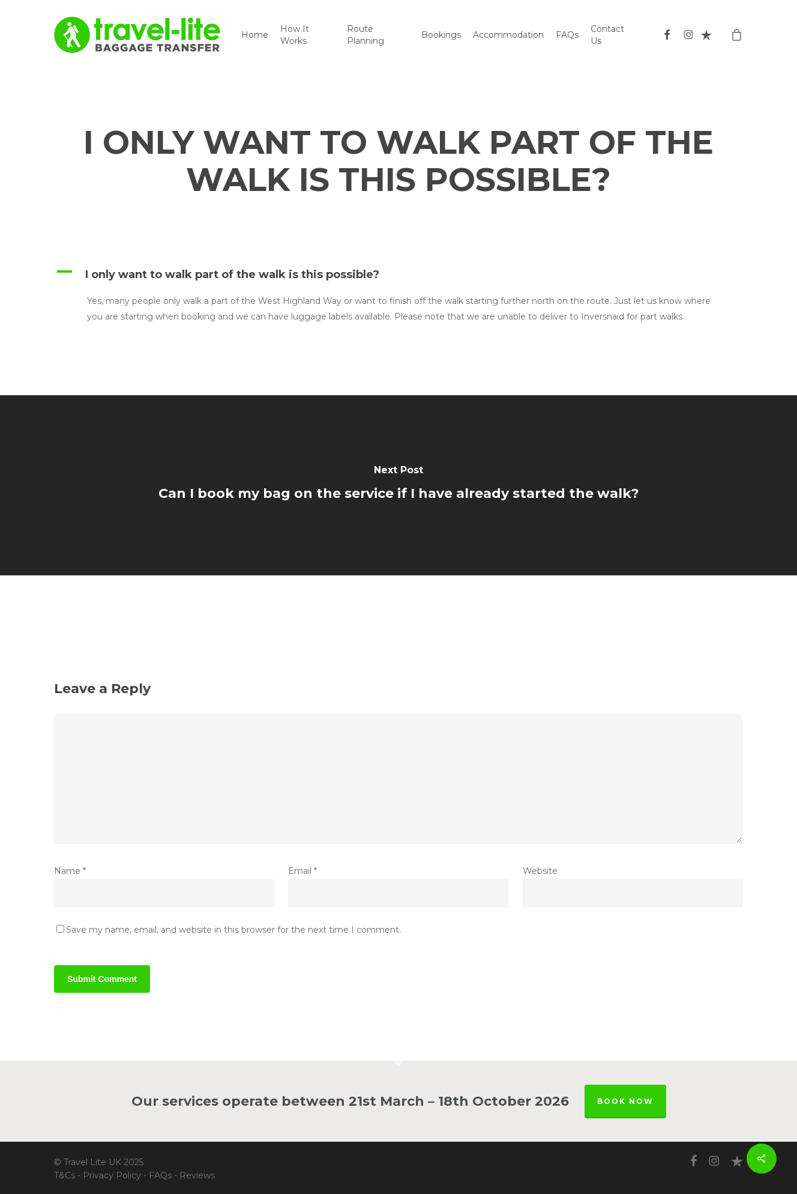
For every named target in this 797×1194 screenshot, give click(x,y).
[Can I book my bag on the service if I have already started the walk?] (398, 485)
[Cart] (736, 34)
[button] (398, 274)
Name (70, 870)
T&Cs (64, 1175)
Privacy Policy (112, 1175)
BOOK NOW (625, 1101)
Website (540, 870)
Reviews (197, 1175)
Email (302, 870)
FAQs (160, 1175)
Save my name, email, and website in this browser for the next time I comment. (233, 929)
